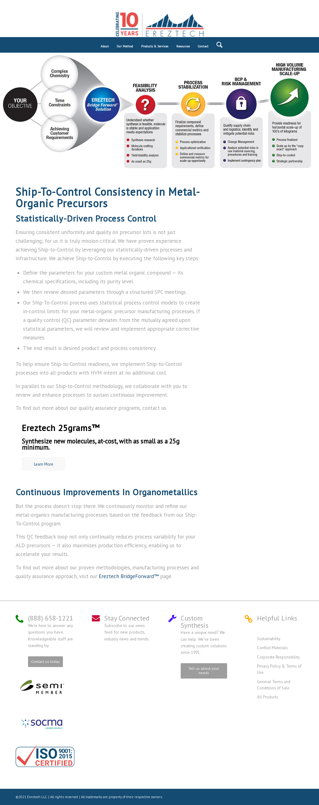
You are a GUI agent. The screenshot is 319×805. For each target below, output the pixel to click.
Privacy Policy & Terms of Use (279, 669)
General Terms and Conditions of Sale (273, 685)
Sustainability (268, 638)
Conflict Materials (272, 647)
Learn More (43, 464)
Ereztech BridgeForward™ (129, 576)
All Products (267, 697)
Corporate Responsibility (278, 657)
